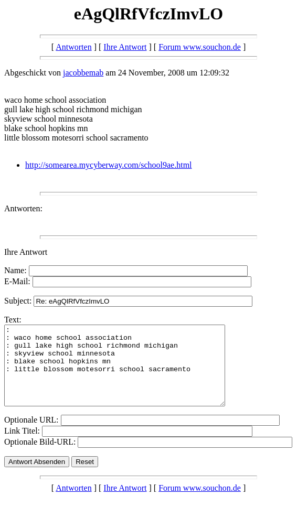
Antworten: (23, 208)
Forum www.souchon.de (199, 46)
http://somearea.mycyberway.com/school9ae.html (108, 164)
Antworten (73, 46)
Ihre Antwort (124, 46)
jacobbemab (83, 72)
